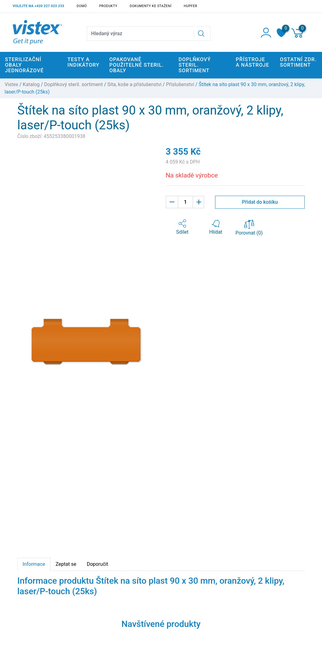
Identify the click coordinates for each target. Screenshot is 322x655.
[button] (182, 227)
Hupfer (190, 6)
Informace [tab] (34, 564)
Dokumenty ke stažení (151, 6)
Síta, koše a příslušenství (134, 84)
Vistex (11, 84)
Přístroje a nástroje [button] (252, 62)
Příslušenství (180, 84)
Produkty (108, 6)
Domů (82, 6)
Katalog (31, 84)
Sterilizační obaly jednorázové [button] (24, 64)
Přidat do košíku (260, 202)
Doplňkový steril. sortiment (73, 84)
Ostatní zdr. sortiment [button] (298, 62)
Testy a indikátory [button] (83, 62)
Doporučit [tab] (97, 564)
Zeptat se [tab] (66, 564)
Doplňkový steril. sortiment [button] (195, 64)
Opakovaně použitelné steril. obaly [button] (136, 64)
